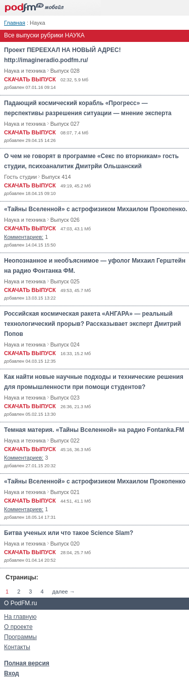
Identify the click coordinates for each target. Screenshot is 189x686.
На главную (20, 616)
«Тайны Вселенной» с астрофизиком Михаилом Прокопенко (94, 481)
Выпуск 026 (65, 220)
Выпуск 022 (65, 440)
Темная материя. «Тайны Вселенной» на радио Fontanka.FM (94, 429)
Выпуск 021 (65, 492)
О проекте (18, 626)
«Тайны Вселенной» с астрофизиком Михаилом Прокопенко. (95, 209)
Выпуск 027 (65, 124)
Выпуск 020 (65, 544)
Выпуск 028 (65, 71)
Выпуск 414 (56, 177)
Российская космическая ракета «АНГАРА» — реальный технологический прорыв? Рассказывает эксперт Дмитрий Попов (92, 323)
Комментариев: (23, 237)
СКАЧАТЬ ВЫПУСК (30, 79)
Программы (20, 637)
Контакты (17, 647)
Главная (14, 23)
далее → (63, 592)
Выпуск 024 (65, 344)
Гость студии (20, 177)
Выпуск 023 (65, 398)
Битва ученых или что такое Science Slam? (68, 532)
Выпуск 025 (65, 281)
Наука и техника (25, 71)
